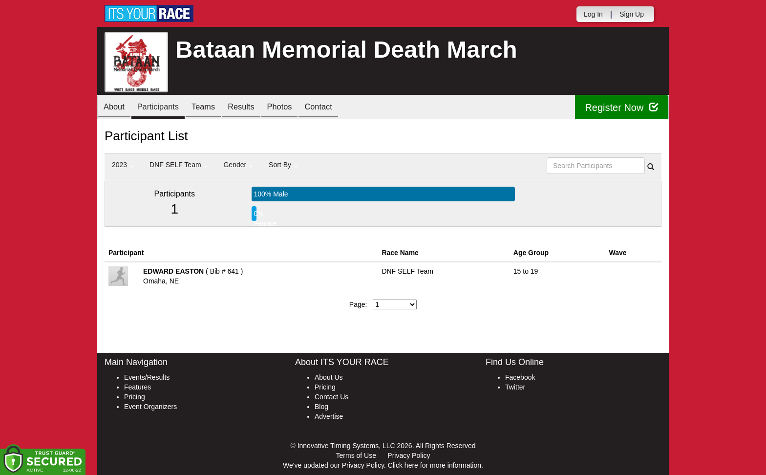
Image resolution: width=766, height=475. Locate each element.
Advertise (329, 416)
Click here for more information (434, 465)
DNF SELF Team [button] (178, 165)
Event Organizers (150, 406)
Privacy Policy (408, 455)
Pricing (134, 397)
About (116, 107)
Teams (213, 107)
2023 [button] (123, 165)
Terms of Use (356, 455)
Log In (593, 14)
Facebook (520, 377)
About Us (329, 377)
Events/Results (147, 377)
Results (254, 107)
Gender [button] (238, 165)
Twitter (515, 387)
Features (137, 387)
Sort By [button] (283, 165)
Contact (338, 107)
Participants (163, 107)
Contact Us (331, 397)
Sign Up (631, 14)
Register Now (622, 107)
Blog (321, 406)
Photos (296, 107)
